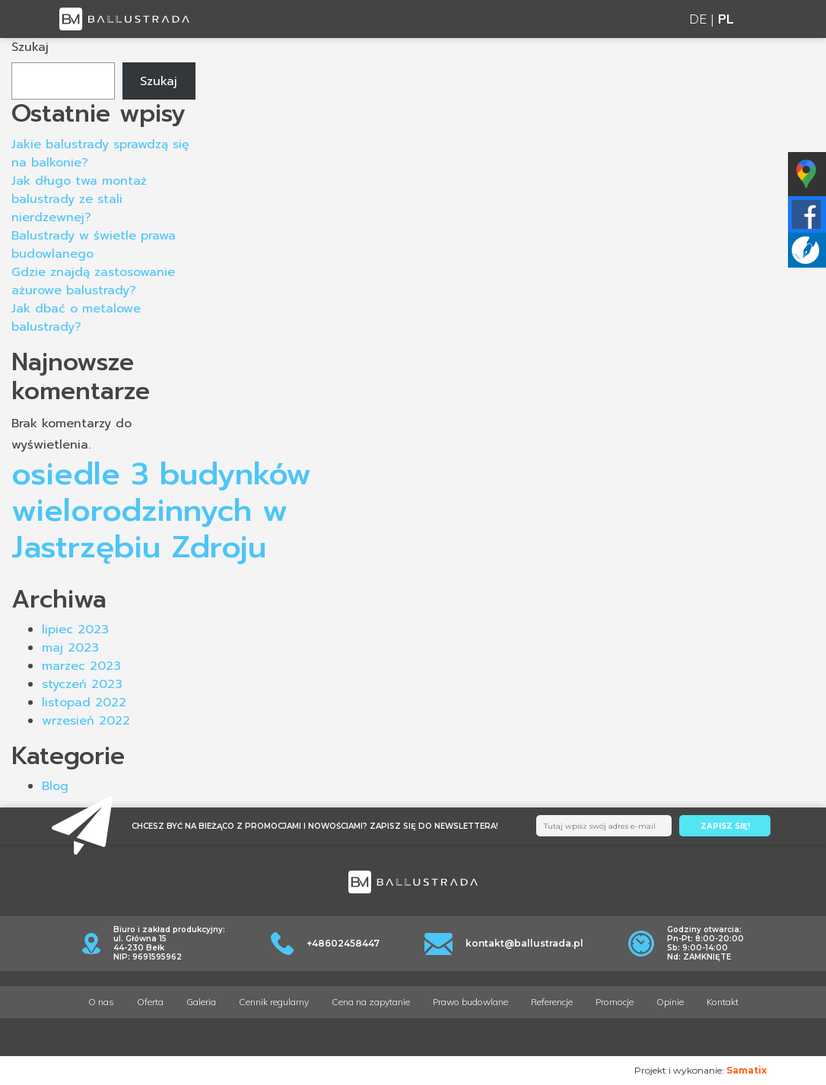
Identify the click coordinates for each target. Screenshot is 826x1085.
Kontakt (723, 1001)
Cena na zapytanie (371, 1001)
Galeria (201, 1001)
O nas (101, 1001)
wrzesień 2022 (86, 721)
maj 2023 (70, 648)
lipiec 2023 (75, 629)
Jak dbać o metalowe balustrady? (76, 318)
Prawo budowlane (470, 1001)
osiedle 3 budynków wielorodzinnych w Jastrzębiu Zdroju (161, 510)
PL (726, 19)
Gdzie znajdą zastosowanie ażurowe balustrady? (93, 281)
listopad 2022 (84, 702)
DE (698, 19)
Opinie (670, 1001)
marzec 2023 (81, 666)
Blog (55, 786)
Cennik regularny (274, 1001)
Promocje (615, 1001)
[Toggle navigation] (758, 19)
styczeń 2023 (82, 684)
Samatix (746, 1070)
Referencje (552, 1001)
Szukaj (30, 47)
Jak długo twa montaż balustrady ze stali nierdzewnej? (79, 199)
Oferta (150, 1001)
